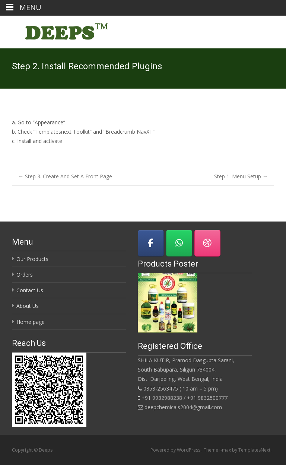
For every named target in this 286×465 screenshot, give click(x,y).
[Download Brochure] (207, 243)
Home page (30, 321)
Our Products (32, 258)
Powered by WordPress (175, 450)
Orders (24, 274)
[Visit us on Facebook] (151, 243)
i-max (225, 450)
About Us (27, 305)
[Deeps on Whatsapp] (179, 243)
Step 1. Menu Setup (241, 176)
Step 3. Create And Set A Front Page (65, 176)
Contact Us (29, 290)
